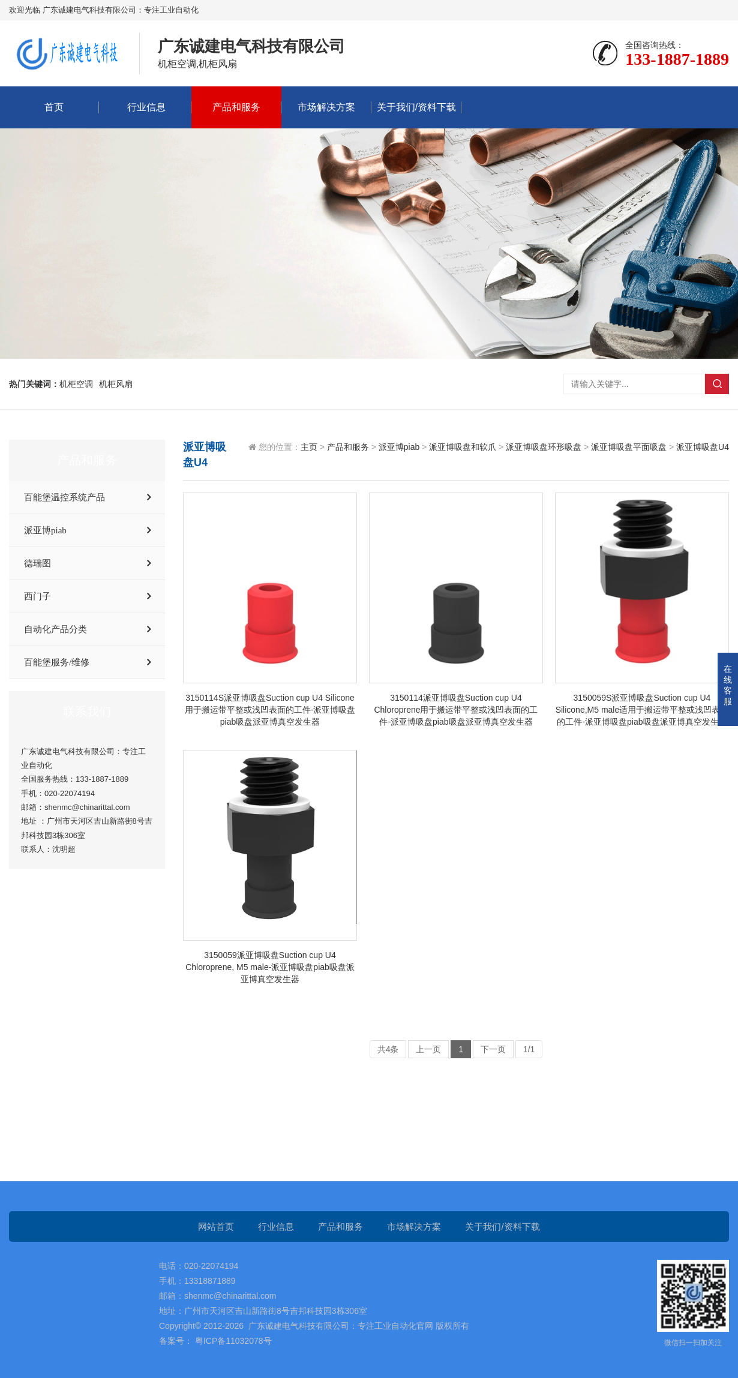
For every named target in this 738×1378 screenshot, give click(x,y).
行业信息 (146, 107)
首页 (54, 107)
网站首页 (216, 1226)
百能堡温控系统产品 (64, 497)
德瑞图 (37, 563)
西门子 (37, 596)
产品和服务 (236, 107)
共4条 (388, 1049)
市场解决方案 (326, 107)
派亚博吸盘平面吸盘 (629, 447)
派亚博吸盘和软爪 (462, 447)
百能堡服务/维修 (56, 662)
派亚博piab (45, 530)
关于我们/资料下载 (416, 107)
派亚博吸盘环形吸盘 (543, 447)
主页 (309, 447)
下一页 (493, 1049)
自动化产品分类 (55, 629)
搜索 (717, 384)
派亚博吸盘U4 (702, 447)
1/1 (529, 1049)
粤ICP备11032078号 (232, 1341)
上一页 (428, 1049)
